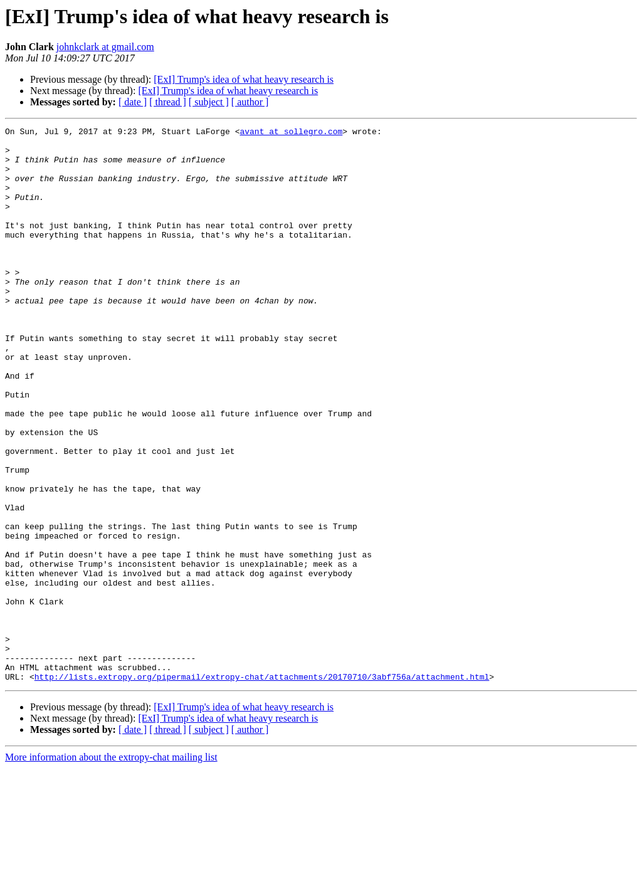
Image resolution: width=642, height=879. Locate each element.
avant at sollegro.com (290, 133)
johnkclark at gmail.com (105, 46)
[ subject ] (209, 102)
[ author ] (250, 102)
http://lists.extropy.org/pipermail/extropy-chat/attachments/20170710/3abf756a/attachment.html (261, 787)
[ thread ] (167, 102)
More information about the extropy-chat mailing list (111, 868)
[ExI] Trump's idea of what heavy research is (244, 79)
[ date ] (132, 102)
